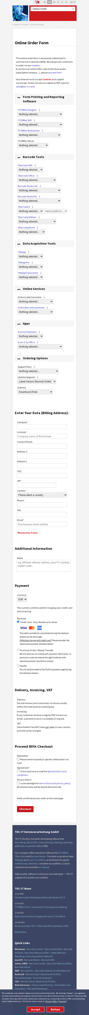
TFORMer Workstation (29, 130)
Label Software (58, 952)
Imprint (62, 1001)
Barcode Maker (32, 959)
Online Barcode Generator (31, 307)
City (19, 471)
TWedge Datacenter (28, 272)
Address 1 (22, 451)
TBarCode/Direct (26, 227)
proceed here (54, 72)
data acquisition (27, 845)
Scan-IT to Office (26, 342)
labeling (58, 842)
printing (49, 842)
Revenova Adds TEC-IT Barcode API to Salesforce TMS (41, 925)
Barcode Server (22, 967)
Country (21, 490)
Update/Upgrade (28, 377)
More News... (21, 931)
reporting (67, 842)
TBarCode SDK (25, 165)
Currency (21, 594)
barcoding (20, 842)
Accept (35, 1009)
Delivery (24, 387)
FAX (19, 510)
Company (22, 422)
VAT (19, 723)
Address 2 (22, 461)
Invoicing (21, 711)
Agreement (23, 767)
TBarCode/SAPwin (27, 217)
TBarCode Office (26, 175)
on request (43, 867)
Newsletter (22, 755)
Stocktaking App (23, 977)
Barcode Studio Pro (27, 196)
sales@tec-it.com (25, 86)
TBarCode (20, 856)
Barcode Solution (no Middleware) (52, 970)
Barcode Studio (38, 856)
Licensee (21, 431)
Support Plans (27, 367)
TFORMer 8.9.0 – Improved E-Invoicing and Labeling (41, 906)
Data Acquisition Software (39, 956)
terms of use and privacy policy (54, 783)
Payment (21, 618)
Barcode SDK (48, 959)
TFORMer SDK (25, 120)
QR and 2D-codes (35, 842)
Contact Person (24, 441)
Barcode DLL (27, 970)
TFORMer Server (28, 141)
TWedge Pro (23, 262)
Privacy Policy (52, 1001)
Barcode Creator (35, 949)
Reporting (19, 956)
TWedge (22, 252)
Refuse (55, 1009)
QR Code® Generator (37, 988)
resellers (35, 65)
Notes (20, 558)
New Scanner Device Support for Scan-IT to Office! (40, 916)
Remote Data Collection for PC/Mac (43, 974)
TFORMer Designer (27, 109)
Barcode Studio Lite (27, 186)
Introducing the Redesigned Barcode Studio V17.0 (40, 897)
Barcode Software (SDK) (37, 952)
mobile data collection (26, 863)
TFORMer (63, 852)
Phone (20, 500)
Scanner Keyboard (27, 331)
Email (20, 519)
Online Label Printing (42, 984)
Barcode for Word (53, 949)
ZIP (19, 480)
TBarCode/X (24, 206)
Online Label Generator (32, 297)
